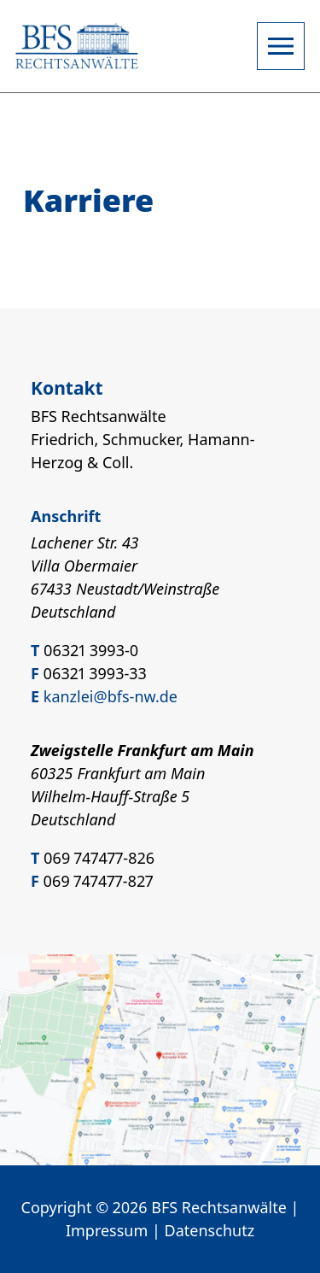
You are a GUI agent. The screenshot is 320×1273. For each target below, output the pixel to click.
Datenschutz (209, 1230)
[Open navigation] (281, 46)
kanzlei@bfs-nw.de (110, 696)
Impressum (107, 1230)
